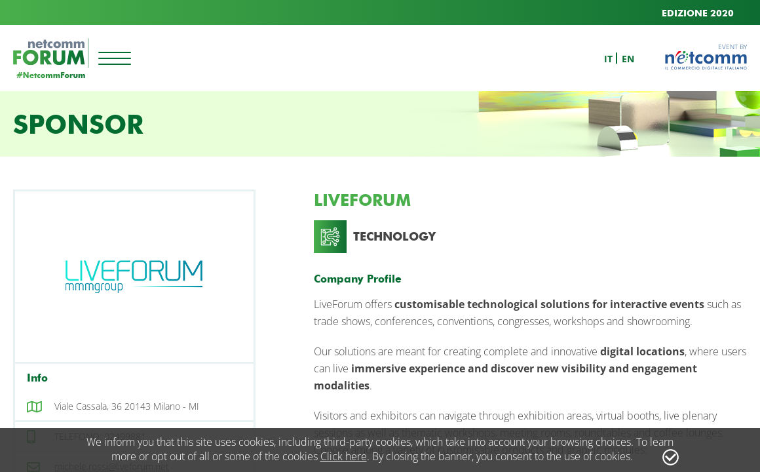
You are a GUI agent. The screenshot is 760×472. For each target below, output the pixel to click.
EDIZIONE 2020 (698, 13)
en (628, 58)
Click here (343, 456)
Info (37, 378)
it (608, 58)
